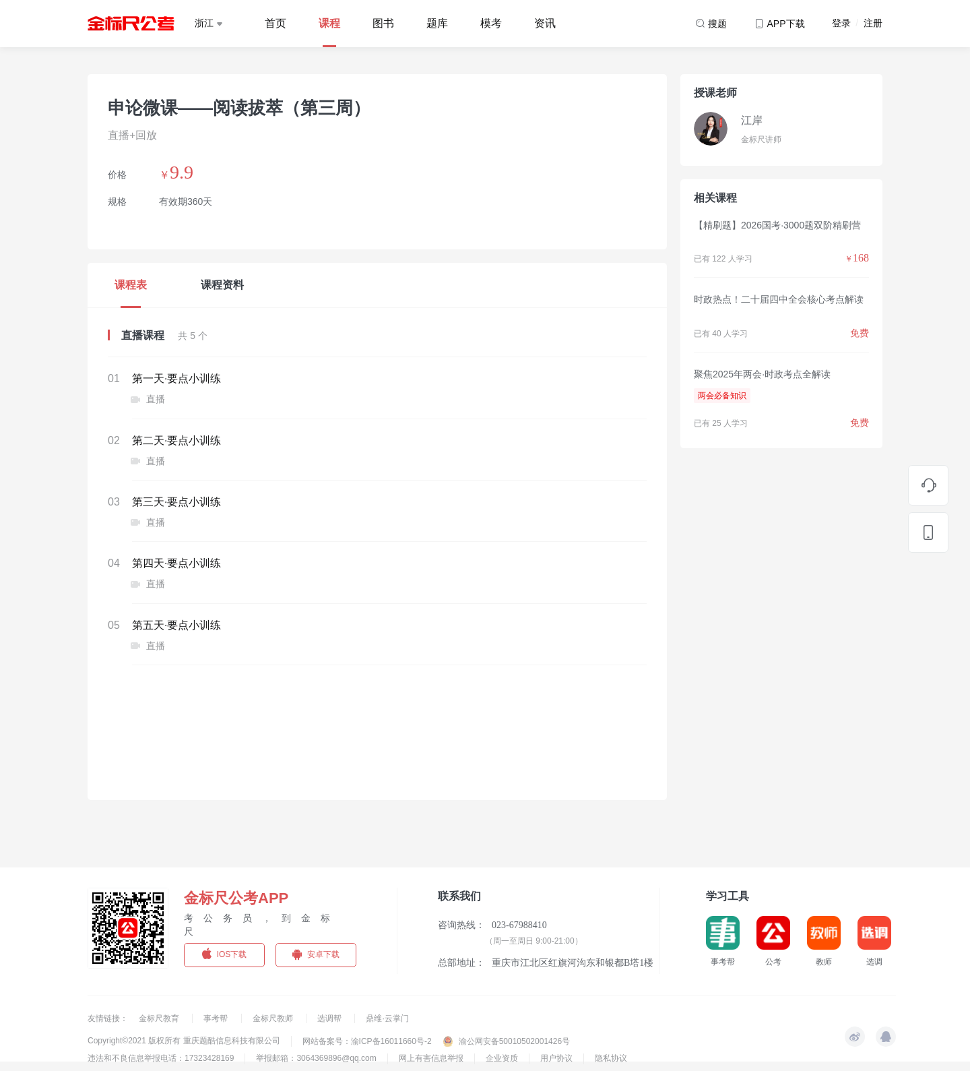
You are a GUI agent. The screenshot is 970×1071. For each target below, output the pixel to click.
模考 (491, 23)
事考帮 (216, 1018)
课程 (329, 23)
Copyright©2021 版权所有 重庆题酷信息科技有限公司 (184, 1040)
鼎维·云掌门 (387, 1018)
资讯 (545, 23)
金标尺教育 (160, 1018)
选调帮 (330, 1018)
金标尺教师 (274, 1018)
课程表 (131, 284)
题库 (437, 23)
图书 (383, 23)
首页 (275, 23)
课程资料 (222, 284)
